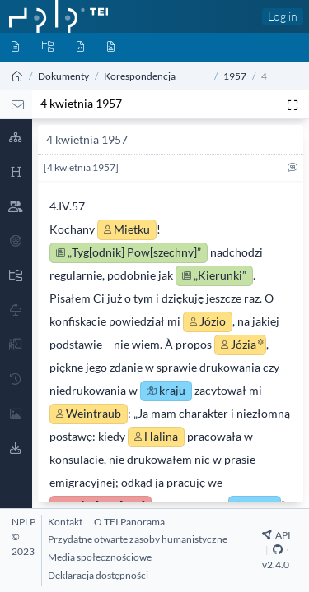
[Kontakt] (65, 522)
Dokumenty (63, 76)
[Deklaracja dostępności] (98, 575)
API (276, 535)
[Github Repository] (278, 549)
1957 (234, 76)
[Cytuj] (292, 170)
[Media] (111, 47)
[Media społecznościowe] (100, 557)
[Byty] (80, 47)
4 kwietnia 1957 (81, 103)
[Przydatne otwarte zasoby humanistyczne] (137, 539)
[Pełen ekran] (292, 105)
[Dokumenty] (15, 47)
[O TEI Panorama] (129, 522)
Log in (282, 16)
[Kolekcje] (47, 47)
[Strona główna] (17, 76)
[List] (18, 105)
